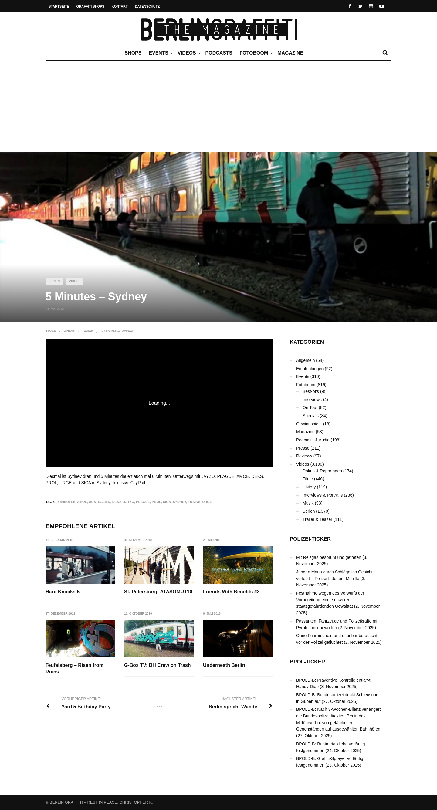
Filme (308, 478)
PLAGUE (143, 502)
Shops (132, 53)
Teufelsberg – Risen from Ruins (74, 668)
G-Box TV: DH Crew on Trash (157, 665)
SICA (167, 502)
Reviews (304, 456)
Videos (188, 53)
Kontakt (120, 6)
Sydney (179, 502)
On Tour (310, 407)
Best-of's (311, 391)
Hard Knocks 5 (63, 591)
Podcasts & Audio (313, 439)
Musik (308, 503)
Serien (54, 281)
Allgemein (305, 360)
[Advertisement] (218, 106)
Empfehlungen (310, 368)
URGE (207, 502)
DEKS (117, 502)
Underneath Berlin (224, 665)
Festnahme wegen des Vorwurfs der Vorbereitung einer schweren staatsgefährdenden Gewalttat (330, 600)
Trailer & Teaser (317, 519)
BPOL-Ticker (307, 662)
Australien (99, 502)
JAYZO (128, 502)
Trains (194, 502)
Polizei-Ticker (310, 539)
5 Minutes (67, 502)
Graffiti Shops (90, 6)
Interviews (312, 399)
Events (160, 53)
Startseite (59, 6)
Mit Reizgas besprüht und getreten (328, 557)
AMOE (82, 502)
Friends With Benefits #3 (231, 591)
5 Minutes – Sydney (117, 331)
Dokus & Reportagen (322, 470)
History (309, 486)
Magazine (290, 53)
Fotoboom (255, 53)
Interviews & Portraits (323, 495)
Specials (311, 415)
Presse (303, 448)
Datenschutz (147, 6)
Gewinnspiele (309, 423)
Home (51, 331)
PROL (156, 502)
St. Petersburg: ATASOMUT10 (158, 591)
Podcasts (218, 53)
